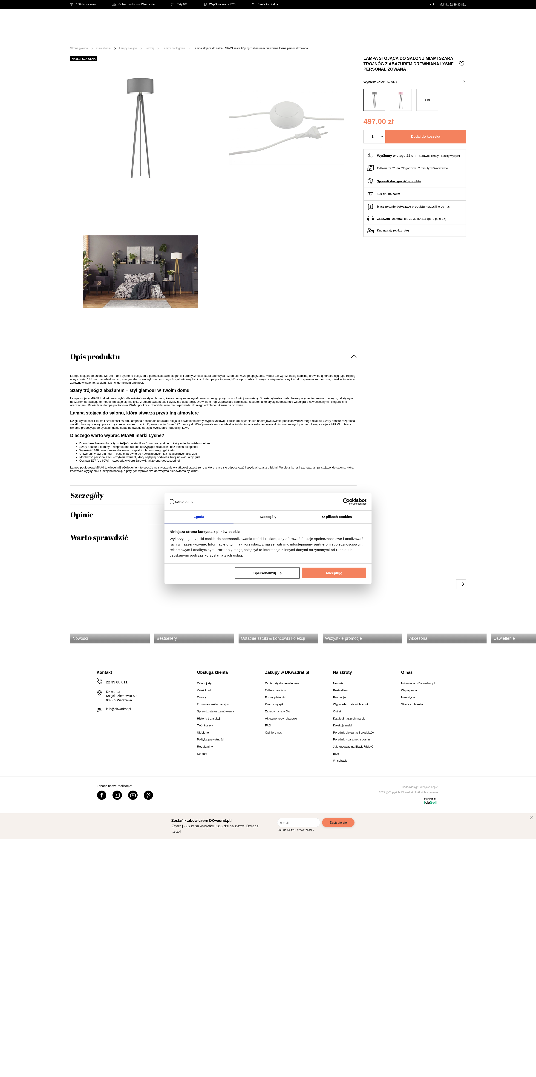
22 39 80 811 (458, 4)
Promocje (360, 37)
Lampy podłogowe (173, 48)
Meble (126, 37)
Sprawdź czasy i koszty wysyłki (439, 155)
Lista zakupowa (444, 16)
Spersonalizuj (268, 573)
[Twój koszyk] (457, 20)
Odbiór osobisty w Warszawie (133, 4)
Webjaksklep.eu (430, 787)
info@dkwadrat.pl (118, 709)
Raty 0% (179, 4)
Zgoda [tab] (199, 517)
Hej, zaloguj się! (420, 20)
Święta (106, 37)
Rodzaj (149, 48)
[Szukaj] (267, 20)
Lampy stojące (128, 48)
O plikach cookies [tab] (337, 517)
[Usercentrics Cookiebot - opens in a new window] (346, 501)
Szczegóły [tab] (267, 517)
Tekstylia (288, 37)
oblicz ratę (401, 230)
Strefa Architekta (265, 4)
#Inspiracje (386, 37)
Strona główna (79, 48)
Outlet (338, 37)
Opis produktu (95, 356)
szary (426, 82)
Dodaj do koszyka (425, 136)
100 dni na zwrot (83, 4)
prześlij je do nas (438, 206)
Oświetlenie (314, 37)
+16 (427, 100)
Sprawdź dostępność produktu (399, 181)
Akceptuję (334, 573)
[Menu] (85, 37)
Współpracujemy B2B (219, 4)
